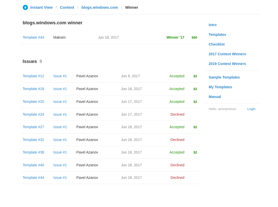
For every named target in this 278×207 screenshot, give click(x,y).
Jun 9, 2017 (130, 76)
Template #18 (33, 89)
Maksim (59, 37)
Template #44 (33, 37)
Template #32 (33, 140)
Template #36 (33, 152)
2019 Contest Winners (227, 64)
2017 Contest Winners (227, 54)
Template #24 (33, 114)
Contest (67, 7)
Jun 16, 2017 (131, 89)
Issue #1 (60, 76)
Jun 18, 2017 (131, 127)
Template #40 (33, 165)
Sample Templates (224, 77)
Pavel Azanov (87, 76)
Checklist (217, 44)
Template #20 (33, 102)
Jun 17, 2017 (131, 102)
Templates (217, 34)
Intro (213, 25)
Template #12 (33, 76)
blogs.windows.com (100, 7)
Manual (215, 97)
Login (251, 109)
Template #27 (33, 127)
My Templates (220, 87)
